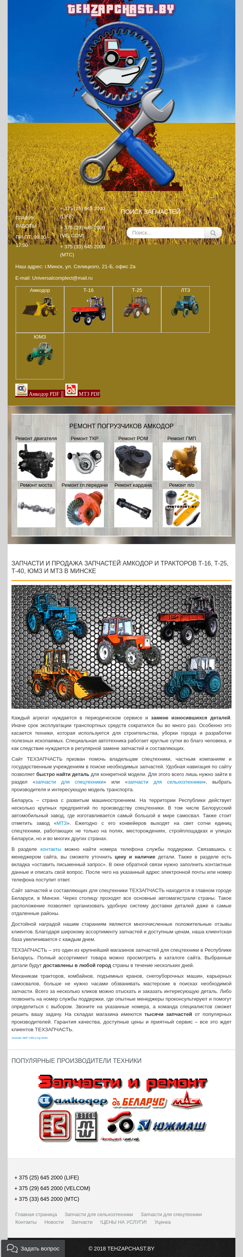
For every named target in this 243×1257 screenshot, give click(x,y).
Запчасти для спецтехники (171, 1214)
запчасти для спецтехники (70, 782)
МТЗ (61, 823)
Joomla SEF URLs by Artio (29, 1038)
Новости (53, 1222)
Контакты (26, 1222)
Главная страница (36, 1214)
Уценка (162, 1222)
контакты (50, 849)
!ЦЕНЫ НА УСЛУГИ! (123, 1222)
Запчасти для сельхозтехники (99, 1214)
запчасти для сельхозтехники (165, 782)
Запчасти (81, 1222)
